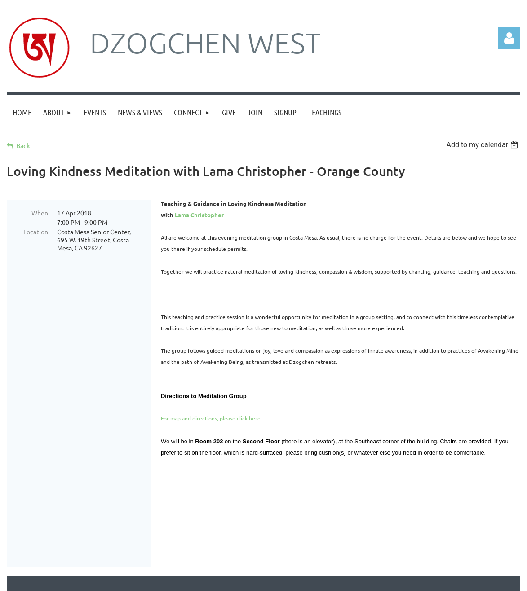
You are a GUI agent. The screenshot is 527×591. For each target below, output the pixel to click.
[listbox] (483, 144)
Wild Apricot (413, 579)
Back (23, 145)
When (39, 213)
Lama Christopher (199, 215)
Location (35, 232)
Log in (509, 38)
